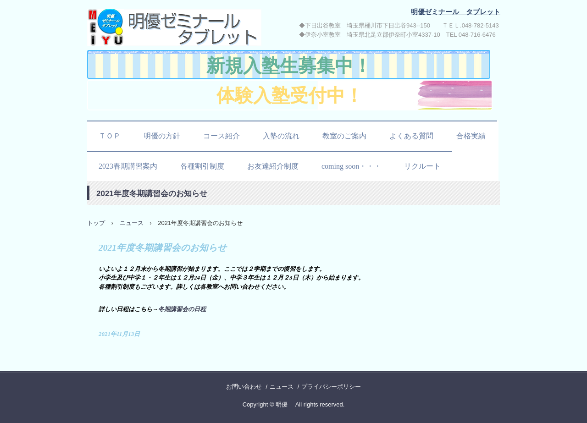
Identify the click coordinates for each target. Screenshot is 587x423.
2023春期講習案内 (128, 166)
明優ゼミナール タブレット (176, 29)
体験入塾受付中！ (289, 95)
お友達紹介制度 (273, 166)
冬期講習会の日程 (182, 309)
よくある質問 (411, 136)
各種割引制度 (202, 166)
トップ (96, 223)
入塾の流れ (281, 136)
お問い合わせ (244, 386)
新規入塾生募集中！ (288, 65)
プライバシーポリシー (331, 386)
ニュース (132, 223)
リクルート (422, 166)
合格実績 (471, 136)
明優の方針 (162, 136)
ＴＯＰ (110, 136)
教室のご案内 (344, 136)
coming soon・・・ (351, 166)
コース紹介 (221, 136)
